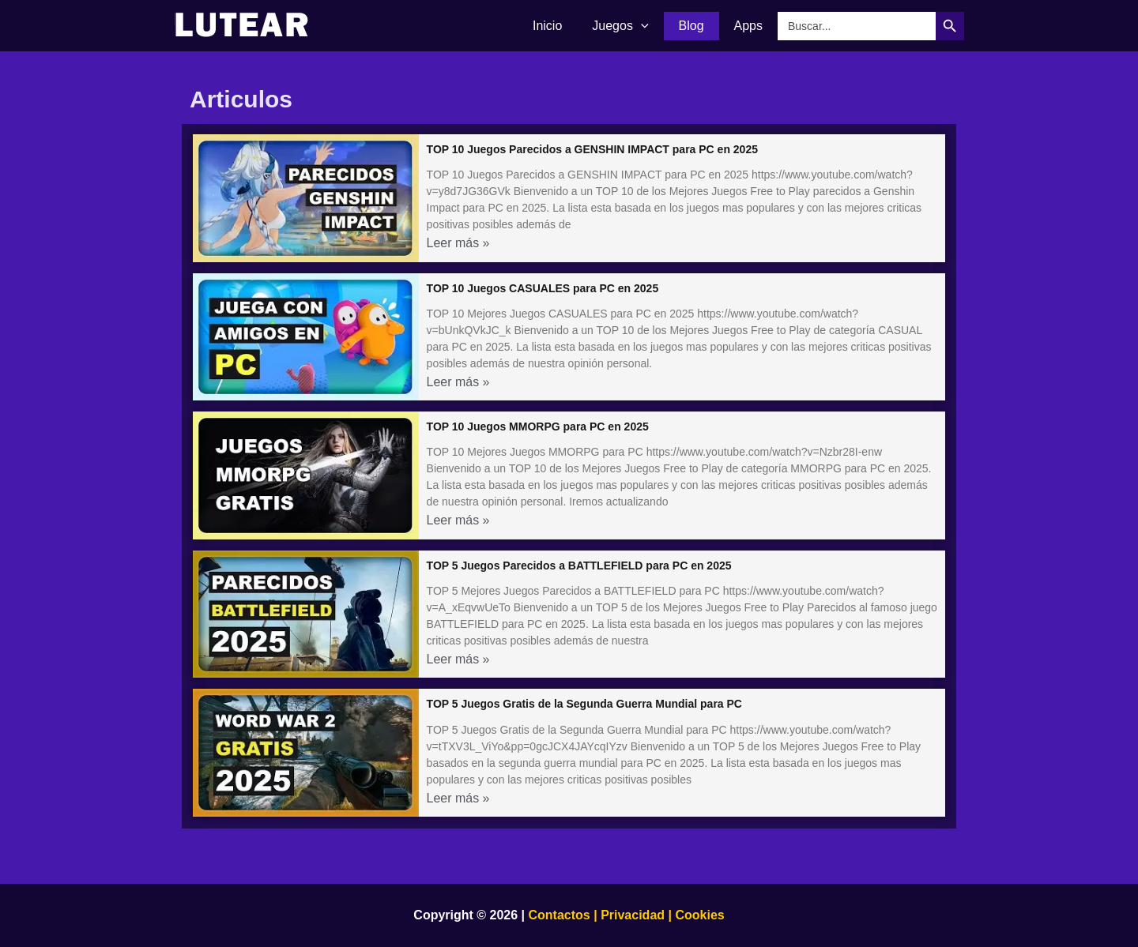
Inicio (563, 25)
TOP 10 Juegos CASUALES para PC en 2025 (543, 288)
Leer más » (458, 243)
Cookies (698, 915)
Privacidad (633, 915)
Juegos (632, 26)
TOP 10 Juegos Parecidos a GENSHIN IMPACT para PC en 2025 (592, 149)
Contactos (559, 915)
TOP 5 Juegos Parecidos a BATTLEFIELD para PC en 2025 (579, 565)
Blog (698, 25)
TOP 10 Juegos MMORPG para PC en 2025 (538, 426)
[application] (653, 26)
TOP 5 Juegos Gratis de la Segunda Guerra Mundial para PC (584, 703)
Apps (751, 25)
